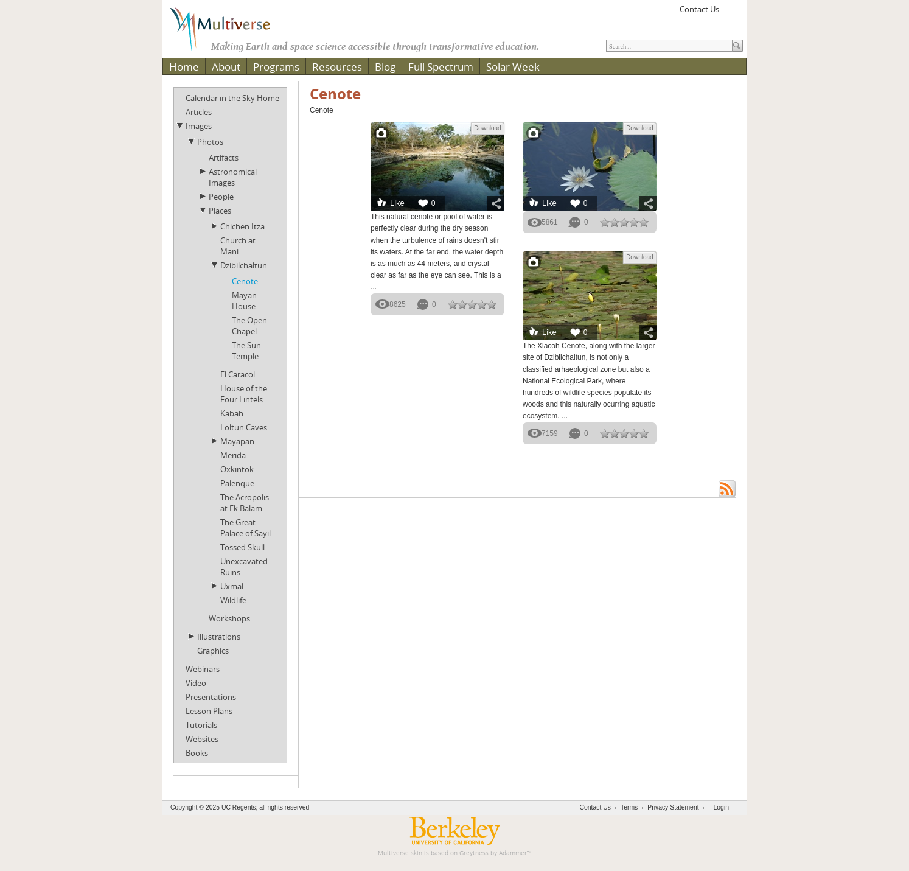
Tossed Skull (242, 547)
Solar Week (513, 67)
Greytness (474, 853)
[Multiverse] (228, 28)
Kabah (231, 413)
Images (199, 126)
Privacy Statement (672, 807)
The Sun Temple (246, 351)
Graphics (213, 650)
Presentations (211, 696)
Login (721, 807)
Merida (233, 455)
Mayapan (237, 441)
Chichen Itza (242, 226)
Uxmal (231, 586)
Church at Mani (238, 246)
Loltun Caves (243, 427)
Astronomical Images (233, 177)
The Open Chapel (249, 326)
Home (184, 67)
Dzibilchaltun (243, 265)
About (226, 67)
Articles (199, 112)
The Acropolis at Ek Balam (244, 503)
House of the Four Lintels (243, 394)
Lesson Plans (209, 710)
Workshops (229, 618)
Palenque (237, 483)
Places (220, 210)
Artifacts (224, 157)
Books (197, 752)
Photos (210, 141)
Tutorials (201, 724)
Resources (337, 67)
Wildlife (233, 600)
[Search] (669, 46)
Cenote (245, 281)
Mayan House (244, 301)
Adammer (513, 853)
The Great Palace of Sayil (245, 528)
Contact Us (595, 807)
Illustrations (218, 636)
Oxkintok (237, 469)
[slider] (472, 304)
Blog (385, 67)
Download (487, 128)
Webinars (203, 668)
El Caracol (237, 374)
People (221, 196)
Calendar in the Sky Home (232, 98)
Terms (629, 807)
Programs (276, 67)
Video (196, 682)
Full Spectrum (440, 67)
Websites (202, 738)
